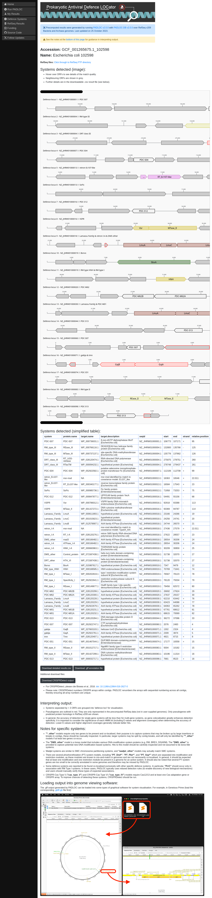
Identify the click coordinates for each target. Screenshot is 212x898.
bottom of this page (75, 39)
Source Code (13, 32)
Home (9, 4)
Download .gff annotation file (89, 668)
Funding (10, 28)
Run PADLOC (13, 9)
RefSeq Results (14, 23)
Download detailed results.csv (56, 668)
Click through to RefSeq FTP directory (72, 62)
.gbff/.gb (59, 790)
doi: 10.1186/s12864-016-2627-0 (112, 686)
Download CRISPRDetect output (58, 680)
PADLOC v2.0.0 (101, 27)
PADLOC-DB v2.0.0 (123, 27)
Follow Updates (14, 37)
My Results (12, 14)
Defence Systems (15, 19)
